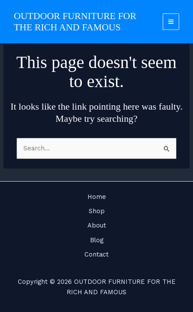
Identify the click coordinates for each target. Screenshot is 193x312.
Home (96, 197)
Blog (96, 240)
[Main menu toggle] (171, 21)
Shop (97, 211)
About (96, 225)
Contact (96, 254)
